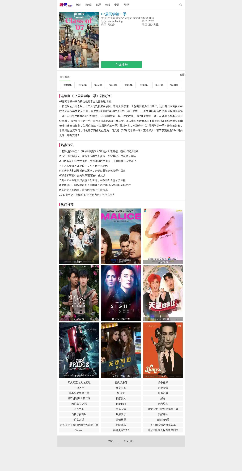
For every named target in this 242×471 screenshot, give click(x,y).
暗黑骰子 (79, 262)
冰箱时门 (79, 376)
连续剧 (88, 4)
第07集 (159, 85)
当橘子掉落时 (79, 414)
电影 (78, 4)
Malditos (121, 403)
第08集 (174, 85)
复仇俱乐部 (121, 382)
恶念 (120, 262)
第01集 (68, 85)
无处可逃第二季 (121, 376)
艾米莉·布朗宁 (116, 18)
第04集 (113, 85)
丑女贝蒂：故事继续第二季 (163, 409)
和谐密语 (163, 393)
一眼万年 (79, 387)
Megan (128, 18)
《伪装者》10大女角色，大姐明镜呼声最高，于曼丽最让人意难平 (98, 161)
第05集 (129, 85)
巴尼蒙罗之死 (79, 403)
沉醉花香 (79, 319)
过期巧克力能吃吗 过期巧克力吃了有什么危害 (89, 194)
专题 (117, 4)
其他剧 (111, 24)
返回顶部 (128, 441)
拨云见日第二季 (121, 319)
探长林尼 (121, 419)
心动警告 (163, 262)
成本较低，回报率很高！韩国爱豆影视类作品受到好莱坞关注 (96, 185)
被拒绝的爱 (163, 419)
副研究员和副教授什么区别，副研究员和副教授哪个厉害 (93, 170)
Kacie (111, 21)
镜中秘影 (163, 382)
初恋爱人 (121, 398)
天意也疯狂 (163, 319)
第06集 (144, 85)
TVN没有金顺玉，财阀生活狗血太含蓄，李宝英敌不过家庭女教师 (98, 156)
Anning (119, 21)
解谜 (163, 398)
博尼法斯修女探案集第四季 (163, 430)
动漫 (107, 4)
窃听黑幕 (121, 425)
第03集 (98, 85)
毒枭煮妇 (121, 387)
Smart (136, 18)
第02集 (83, 85)
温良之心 (79, 409)
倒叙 (182, 75)
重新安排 (121, 409)
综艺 (98, 4)
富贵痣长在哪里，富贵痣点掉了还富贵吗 (84, 190)
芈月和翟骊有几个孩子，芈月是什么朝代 (84, 165)
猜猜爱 (121, 393)
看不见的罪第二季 (79, 393)
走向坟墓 (163, 403)
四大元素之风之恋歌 (79, 382)
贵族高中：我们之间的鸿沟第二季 (79, 425)
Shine (163, 376)
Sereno (79, 430)
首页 (111, 441)
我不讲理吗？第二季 (79, 398)
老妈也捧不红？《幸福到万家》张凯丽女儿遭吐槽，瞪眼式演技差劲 (99, 151)
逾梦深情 (163, 387)
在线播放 (121, 64)
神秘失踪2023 (121, 430)
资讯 (126, 4)
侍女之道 (79, 419)
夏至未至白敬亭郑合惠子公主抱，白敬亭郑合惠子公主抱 (93, 180)
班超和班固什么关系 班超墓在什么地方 (83, 175)
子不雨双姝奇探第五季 (163, 425)
